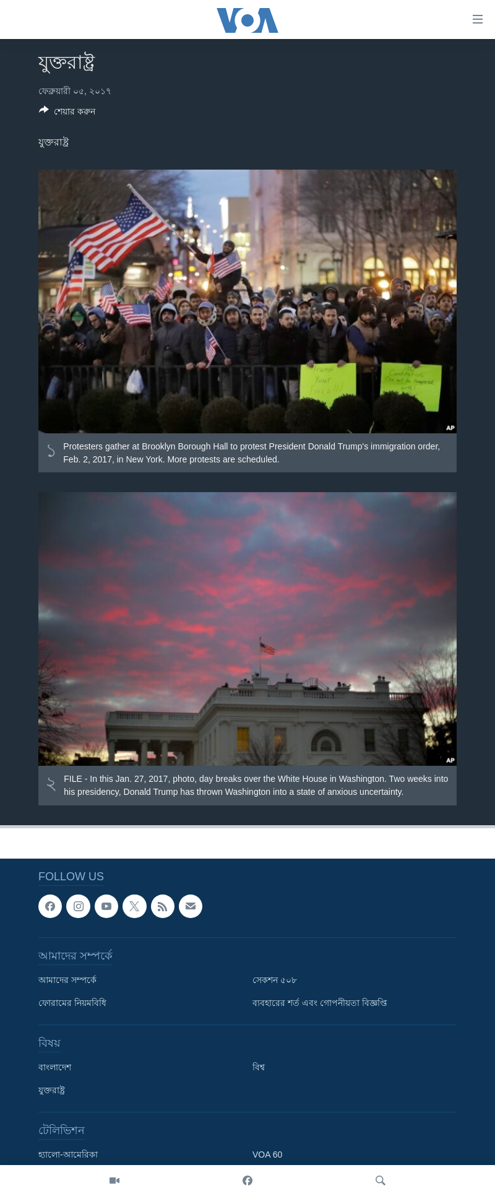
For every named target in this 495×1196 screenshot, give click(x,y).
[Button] (67, 113)
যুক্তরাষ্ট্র (51, 1090)
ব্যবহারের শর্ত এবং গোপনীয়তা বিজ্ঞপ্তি (319, 1003)
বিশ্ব (258, 1067)
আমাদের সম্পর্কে (67, 980)
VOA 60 (267, 1154)
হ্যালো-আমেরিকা (68, 1154)
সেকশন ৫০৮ (274, 980)
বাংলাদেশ (54, 1067)
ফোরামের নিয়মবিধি (72, 1003)
